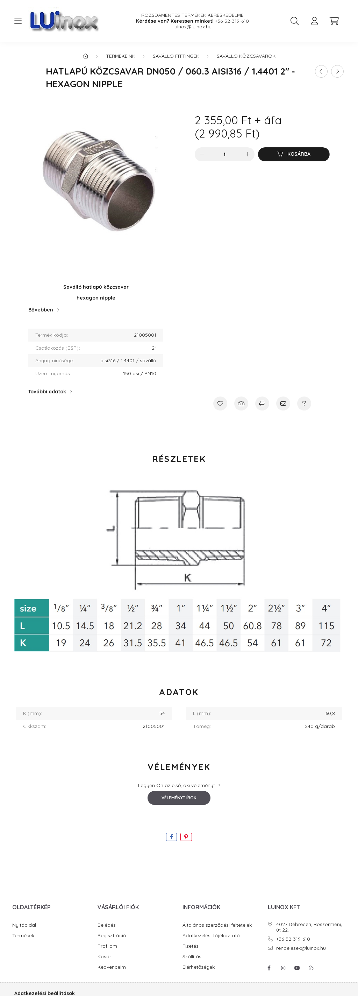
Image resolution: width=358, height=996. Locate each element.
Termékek (23, 936)
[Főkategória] (85, 56)
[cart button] (334, 21)
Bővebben (40, 310)
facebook (269, 968)
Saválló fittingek (176, 56)
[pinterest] (186, 837)
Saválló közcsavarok (246, 56)
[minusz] (201, 154)
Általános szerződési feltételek (217, 925)
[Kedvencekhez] (220, 404)
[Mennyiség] (224, 154)
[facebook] (171, 837)
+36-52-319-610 (232, 21)
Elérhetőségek (198, 967)
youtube (297, 968)
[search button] (295, 21)
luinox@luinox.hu (192, 27)
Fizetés (190, 946)
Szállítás (191, 957)
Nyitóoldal (24, 925)
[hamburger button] (18, 21)
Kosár (104, 957)
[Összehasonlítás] (241, 404)
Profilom (107, 946)
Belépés (107, 925)
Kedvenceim (112, 967)
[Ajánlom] (283, 404)
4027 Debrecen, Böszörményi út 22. (310, 927)
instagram (283, 968)
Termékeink (120, 56)
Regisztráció (112, 936)
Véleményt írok (179, 797)
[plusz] (247, 154)
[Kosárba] (294, 154)
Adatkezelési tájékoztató (211, 936)
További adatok (47, 391)
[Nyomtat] (262, 404)
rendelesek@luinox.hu (301, 948)
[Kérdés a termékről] (304, 404)
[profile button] (314, 21)
